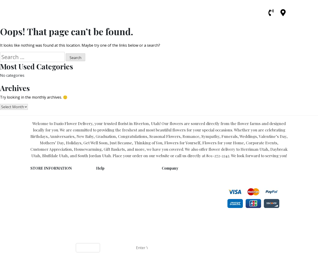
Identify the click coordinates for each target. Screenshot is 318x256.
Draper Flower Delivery (180, 187)
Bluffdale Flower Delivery (181, 182)
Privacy (101, 182)
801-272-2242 (217, 155)
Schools (168, 220)
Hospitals (169, 211)
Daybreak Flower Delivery (182, 201)
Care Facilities (173, 225)
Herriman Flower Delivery (182, 177)
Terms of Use (107, 177)
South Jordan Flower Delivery (185, 196)
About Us (103, 191)
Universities (171, 215)
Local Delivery (107, 196)
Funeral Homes (174, 206)
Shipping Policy (108, 187)
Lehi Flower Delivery (177, 191)
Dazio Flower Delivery (142, 235)
